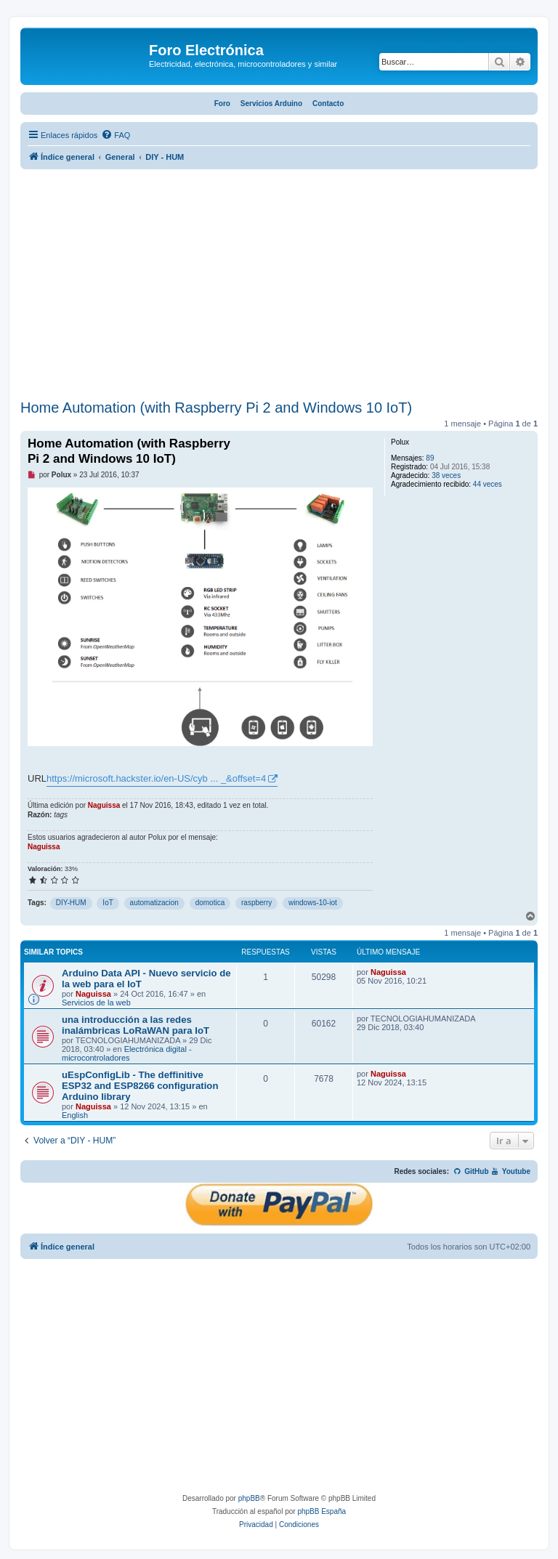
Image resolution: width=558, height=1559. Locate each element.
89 (430, 458)
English (75, 1115)
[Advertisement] (279, 286)
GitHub (471, 1171)
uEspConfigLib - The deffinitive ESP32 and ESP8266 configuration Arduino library (140, 1085)
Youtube (510, 1171)
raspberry (256, 903)
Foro (222, 104)
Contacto (328, 104)
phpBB (249, 1498)
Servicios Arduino (271, 104)
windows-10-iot (312, 903)
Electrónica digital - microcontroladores (127, 1053)
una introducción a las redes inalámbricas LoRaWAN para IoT (135, 1025)
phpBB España (321, 1511)
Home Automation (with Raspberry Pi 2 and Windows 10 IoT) (216, 408)
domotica (210, 903)
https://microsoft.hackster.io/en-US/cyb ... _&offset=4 (156, 778)
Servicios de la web (96, 1002)
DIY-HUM (71, 903)
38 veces (446, 475)
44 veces (487, 484)
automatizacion (154, 903)
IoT (107, 903)
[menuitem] (115, 135)
